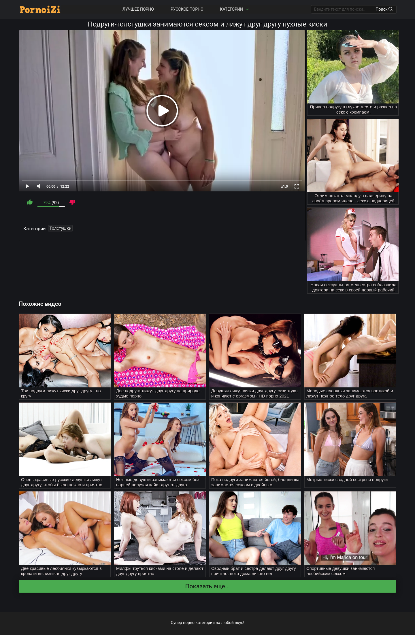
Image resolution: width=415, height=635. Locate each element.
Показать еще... (207, 586)
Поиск (384, 9)
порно (189, 622)
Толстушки (60, 228)
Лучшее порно (138, 9)
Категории (235, 9)
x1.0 (284, 186)
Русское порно (187, 9)
